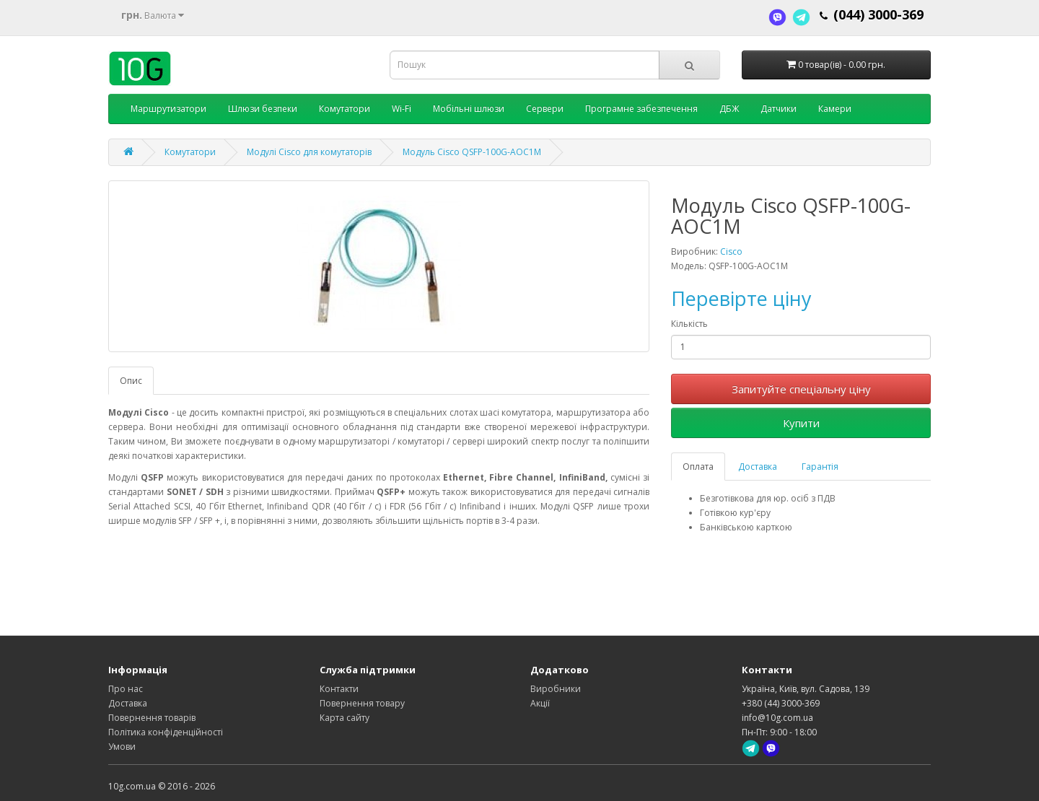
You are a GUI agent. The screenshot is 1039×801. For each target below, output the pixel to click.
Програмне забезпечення (641, 108)
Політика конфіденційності (165, 732)
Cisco (731, 251)
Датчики (778, 108)
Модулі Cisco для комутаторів (309, 152)
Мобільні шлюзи (468, 108)
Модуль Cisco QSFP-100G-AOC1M (472, 152)
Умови (122, 746)
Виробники (555, 689)
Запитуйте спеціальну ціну (801, 389)
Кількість (689, 324)
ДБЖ (729, 108)
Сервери (545, 108)
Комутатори (344, 108)
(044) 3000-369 (878, 14)
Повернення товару (362, 703)
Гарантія (820, 466)
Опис (131, 381)
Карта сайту (344, 718)
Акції (540, 703)
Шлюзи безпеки (262, 108)
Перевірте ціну (741, 298)
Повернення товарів (152, 718)
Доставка (757, 466)
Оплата (698, 466)
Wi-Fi (401, 108)
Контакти (339, 689)
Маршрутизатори (168, 108)
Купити (801, 423)
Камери (834, 108)
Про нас (125, 689)
